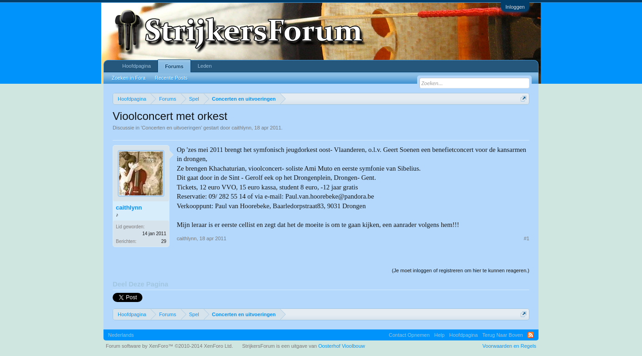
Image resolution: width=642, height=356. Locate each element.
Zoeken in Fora (129, 78)
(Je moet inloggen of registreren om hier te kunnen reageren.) (460, 270)
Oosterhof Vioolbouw (341, 346)
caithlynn (241, 127)
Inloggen (515, 7)
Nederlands (121, 335)
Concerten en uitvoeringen (171, 127)
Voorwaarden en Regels (509, 346)
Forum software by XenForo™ (169, 346)
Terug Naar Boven (502, 335)
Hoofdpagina (136, 66)
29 (163, 241)
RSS (531, 335)
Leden (205, 66)
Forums (174, 66)
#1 (526, 238)
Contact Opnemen (409, 335)
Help (439, 335)
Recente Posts (171, 78)
